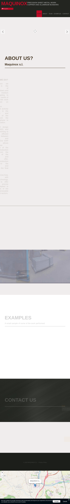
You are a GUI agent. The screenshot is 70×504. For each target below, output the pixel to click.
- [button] (2, 475)
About (45, 13)
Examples (57, 13)
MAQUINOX (14, 3)
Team (50, 13)
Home (39, 13)
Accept (56, 501)
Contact (65, 13)
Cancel (65, 501)
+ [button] (2, 472)
